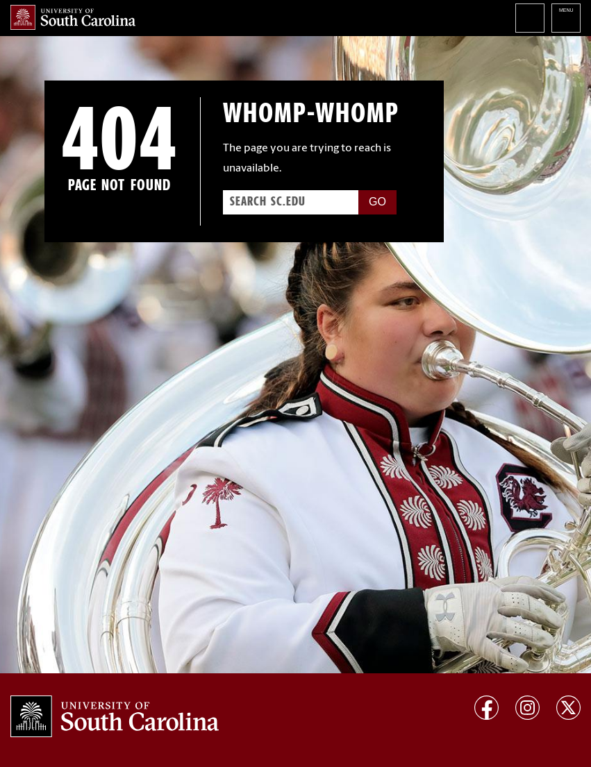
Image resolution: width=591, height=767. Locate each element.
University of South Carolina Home (72, 17)
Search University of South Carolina (529, 18)
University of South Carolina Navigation (566, 18)
